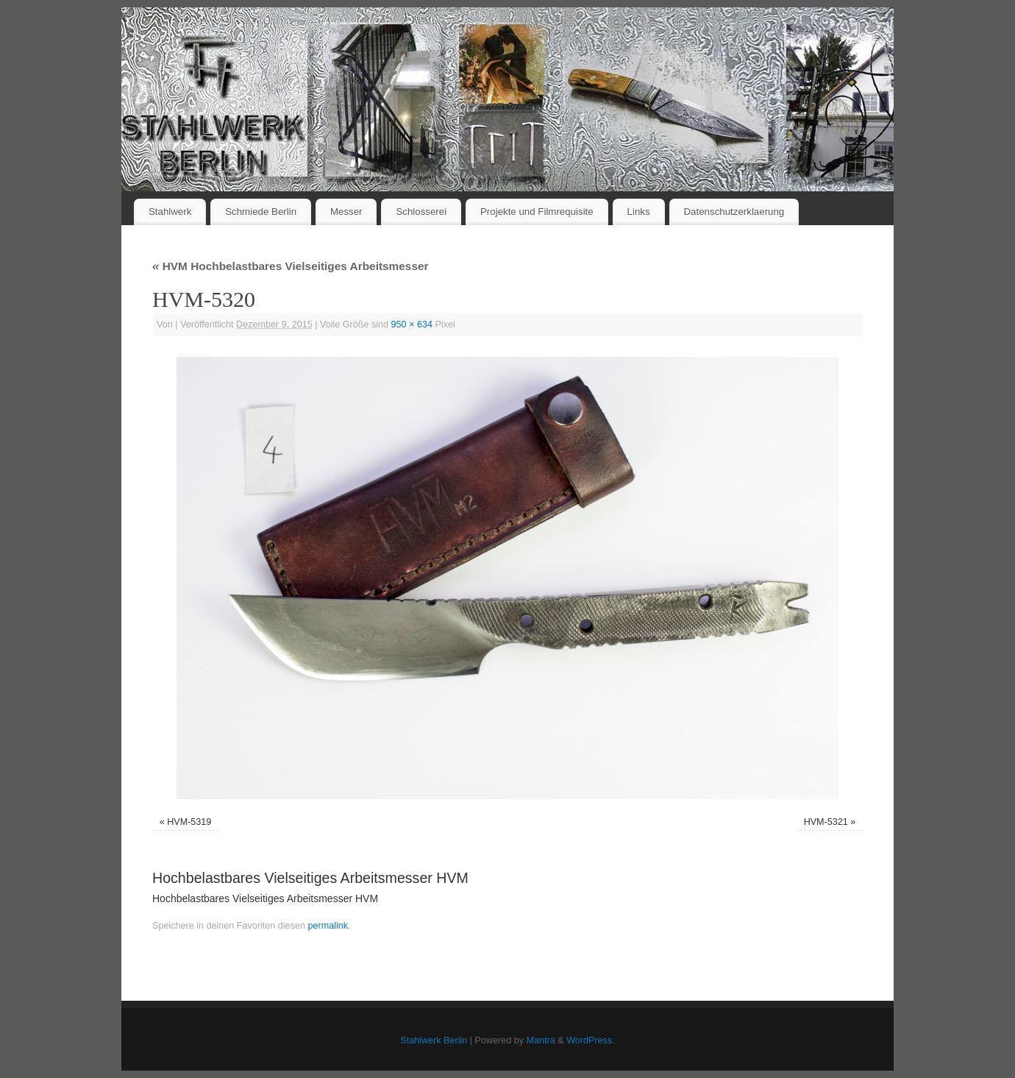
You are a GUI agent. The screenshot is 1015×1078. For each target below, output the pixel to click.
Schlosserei (421, 211)
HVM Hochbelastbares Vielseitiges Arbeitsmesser (290, 266)
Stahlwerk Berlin (433, 1040)
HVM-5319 (189, 822)
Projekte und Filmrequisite (537, 211)
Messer (346, 211)
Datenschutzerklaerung (734, 211)
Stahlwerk (170, 211)
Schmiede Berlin (260, 211)
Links (638, 211)
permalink (327, 926)
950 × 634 (411, 324)
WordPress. (590, 1040)
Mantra (541, 1040)
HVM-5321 (826, 822)
